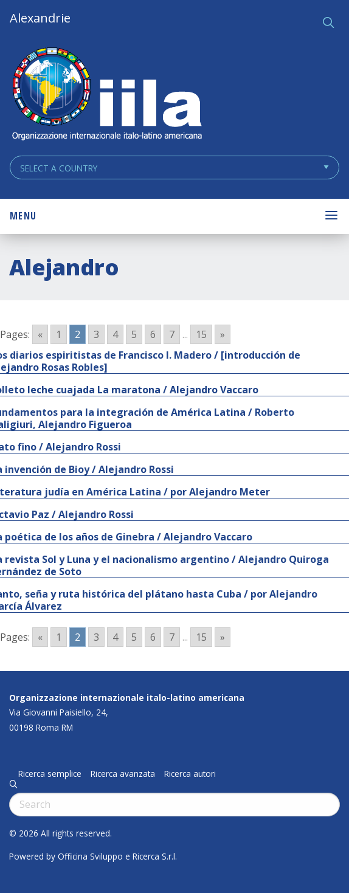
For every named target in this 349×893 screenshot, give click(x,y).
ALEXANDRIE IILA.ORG (106, 95)
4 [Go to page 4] (115, 334)
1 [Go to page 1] (58, 334)
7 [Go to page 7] (171, 334)
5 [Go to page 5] (134, 334)
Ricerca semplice (49, 774)
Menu (23, 215)
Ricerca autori (190, 774)
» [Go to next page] (222, 334)
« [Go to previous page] (40, 334)
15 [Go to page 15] (201, 334)
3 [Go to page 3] (96, 334)
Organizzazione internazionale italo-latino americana (126, 697)
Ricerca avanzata (123, 774)
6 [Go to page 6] (153, 334)
